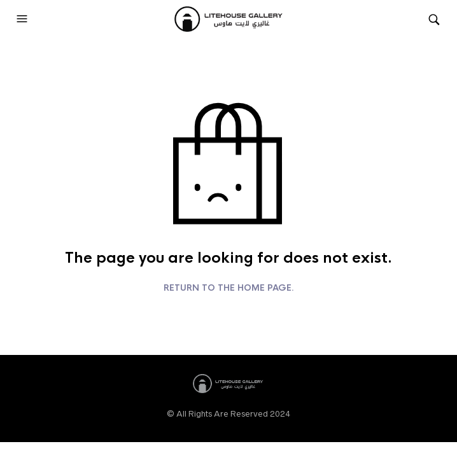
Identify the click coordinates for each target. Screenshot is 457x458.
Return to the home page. (229, 288)
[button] (23, 19)
